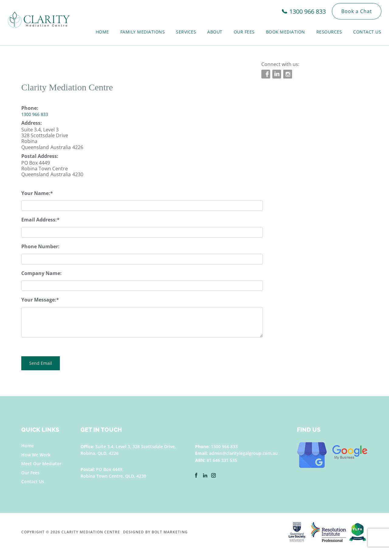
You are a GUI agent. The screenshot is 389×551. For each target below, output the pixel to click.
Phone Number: (40, 246)
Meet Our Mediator (41, 463)
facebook (265, 74)
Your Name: (35, 193)
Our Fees (244, 32)
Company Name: (41, 273)
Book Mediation (285, 32)
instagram (287, 74)
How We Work (35, 455)
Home (102, 32)
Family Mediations (142, 32)
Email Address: (39, 219)
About (214, 32)
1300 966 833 (307, 11)
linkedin (276, 74)
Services (186, 32)
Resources (329, 32)
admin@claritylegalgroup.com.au (243, 453)
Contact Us (367, 32)
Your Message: (38, 299)
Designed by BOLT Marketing (155, 532)
